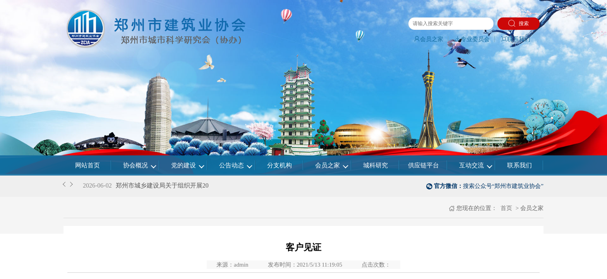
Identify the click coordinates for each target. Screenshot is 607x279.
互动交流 (471, 165)
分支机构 (279, 165)
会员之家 (428, 39)
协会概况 (135, 165)
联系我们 (515, 39)
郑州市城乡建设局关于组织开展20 (162, 185)
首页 (505, 208)
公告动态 (231, 165)
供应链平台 (423, 165)
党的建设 (183, 165)
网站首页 (87, 165)
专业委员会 (472, 39)
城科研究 (375, 165)
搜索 (518, 23)
